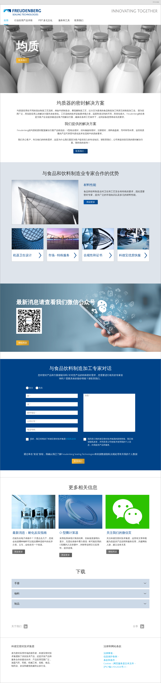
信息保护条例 (110, 656)
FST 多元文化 (45, 20)
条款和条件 (109, 660)
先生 (41, 387)
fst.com (156, 2)
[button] (6, 22)
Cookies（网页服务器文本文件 (119, 663)
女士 (31, 387)
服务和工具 (64, 20)
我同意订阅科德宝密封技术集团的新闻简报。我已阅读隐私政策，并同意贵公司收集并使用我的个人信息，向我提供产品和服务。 (110, 442)
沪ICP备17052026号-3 (115, 666)
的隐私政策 (71, 439)
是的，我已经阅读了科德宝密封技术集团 (53, 440)
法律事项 (108, 653)
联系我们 (78, 20)
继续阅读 (22, 342)
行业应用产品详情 (23, 20)
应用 (6, 20)
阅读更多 (90, 202)
